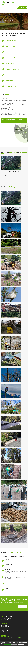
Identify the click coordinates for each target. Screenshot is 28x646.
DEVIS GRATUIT (22, 606)
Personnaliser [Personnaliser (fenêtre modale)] (20, 644)
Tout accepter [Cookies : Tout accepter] (7, 644)
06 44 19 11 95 (24, 7)
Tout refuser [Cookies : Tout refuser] (14, 644)
